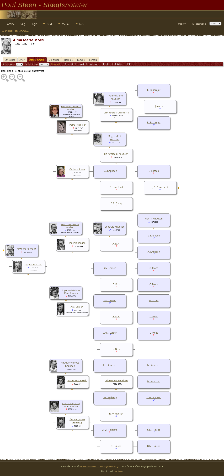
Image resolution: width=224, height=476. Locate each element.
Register (106, 64)
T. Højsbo (116, 446)
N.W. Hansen (116, 413)
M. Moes (153, 300)
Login (34, 24)
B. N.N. (116, 316)
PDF (129, 64)
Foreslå (93, 59)
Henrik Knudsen (154, 218)
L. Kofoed (154, 170)
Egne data (10, 59)
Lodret (81, 64)
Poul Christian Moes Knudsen (70, 226)
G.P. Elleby (116, 203)
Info (81, 24)
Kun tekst (93, 64)
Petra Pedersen (77, 124)
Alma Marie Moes (26, 248)
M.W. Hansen (153, 397)
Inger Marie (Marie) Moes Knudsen (71, 291)
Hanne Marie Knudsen (115, 97)
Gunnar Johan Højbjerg (77, 421)
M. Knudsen (153, 365)
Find (49, 24)
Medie (65, 24)
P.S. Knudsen (110, 170)
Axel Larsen (76, 306)
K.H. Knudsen (109, 365)
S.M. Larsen (109, 267)
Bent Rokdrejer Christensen (116, 112)
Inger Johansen (77, 242)
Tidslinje (68, 59)
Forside (10, 24)
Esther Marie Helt (77, 380)
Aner (22, 59)
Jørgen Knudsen (33, 264)
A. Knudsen (154, 251)
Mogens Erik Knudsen (114, 137)
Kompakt (69, 64)
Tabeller (118, 64)
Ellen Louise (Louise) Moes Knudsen (71, 405)
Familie (81, 59)
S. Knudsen (154, 235)
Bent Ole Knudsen (114, 226)
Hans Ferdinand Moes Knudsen (71, 108)
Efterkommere (36, 59)
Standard (55, 64)
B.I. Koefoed (116, 187)
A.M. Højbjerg (109, 429)
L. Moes (153, 316)
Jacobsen (160, 106)
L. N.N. (116, 348)
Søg (23, 24)
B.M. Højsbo (153, 446)
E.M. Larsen (109, 300)
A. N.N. (116, 243)
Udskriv (182, 23)
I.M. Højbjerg (110, 397)
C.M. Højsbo (153, 429)
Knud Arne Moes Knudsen (70, 364)
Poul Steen (117, 471)
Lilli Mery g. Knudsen (116, 380)
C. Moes (153, 267)
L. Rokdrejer (153, 89)
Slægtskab (54, 59)
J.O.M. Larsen (110, 332)
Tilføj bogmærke (198, 23)
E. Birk (116, 284)
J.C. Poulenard (160, 187)
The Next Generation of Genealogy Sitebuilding (98, 466)
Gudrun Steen (77, 169)
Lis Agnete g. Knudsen (116, 153)
